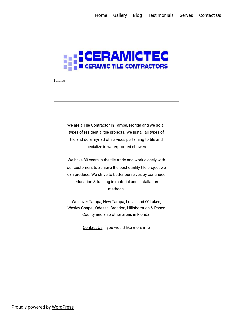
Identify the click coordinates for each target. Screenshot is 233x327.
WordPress (63, 307)
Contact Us (93, 227)
